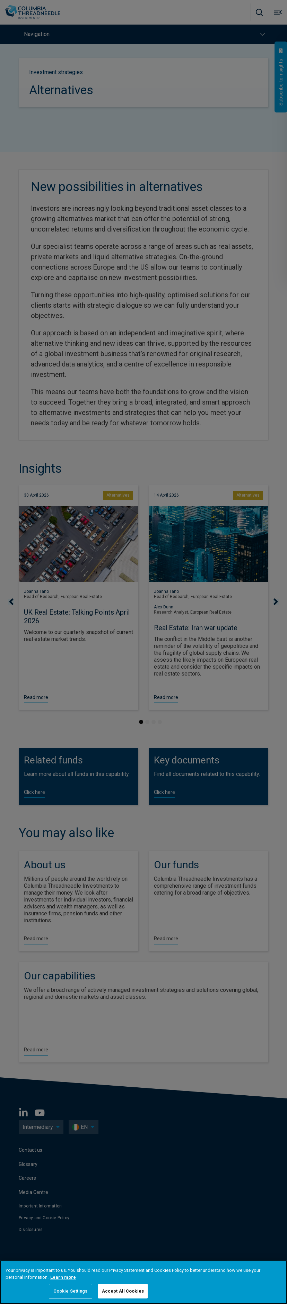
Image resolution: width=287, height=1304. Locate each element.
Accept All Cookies (123, 1291)
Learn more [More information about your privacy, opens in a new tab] (63, 1277)
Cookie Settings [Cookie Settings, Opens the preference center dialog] (70, 1291)
